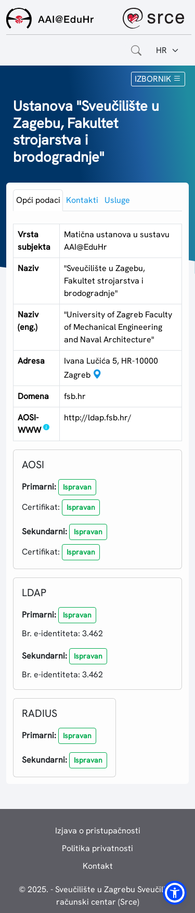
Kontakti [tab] (82, 200)
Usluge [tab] (117, 200)
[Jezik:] (168, 50)
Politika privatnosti (97, 848)
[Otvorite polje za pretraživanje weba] (136, 50)
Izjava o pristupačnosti (97, 830)
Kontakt (98, 865)
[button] (77, 487)
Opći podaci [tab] (38, 200)
